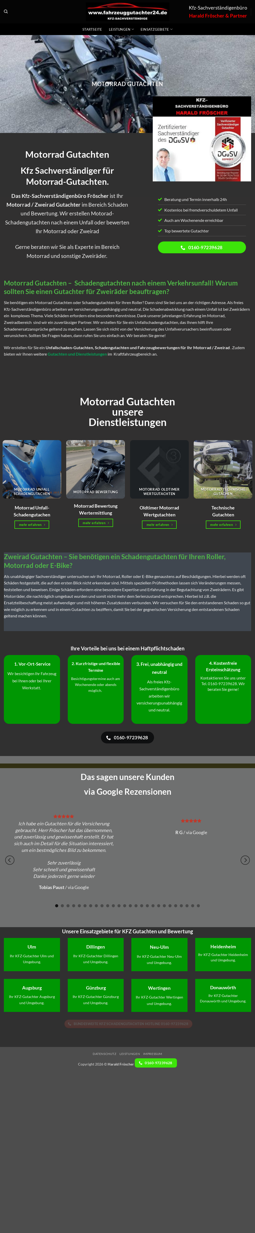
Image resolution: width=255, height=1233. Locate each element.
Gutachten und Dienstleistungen (77, 353)
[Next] (245, 860)
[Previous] (9, 860)
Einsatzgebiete (157, 29)
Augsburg (32, 988)
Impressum (153, 1054)
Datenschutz (104, 1054)
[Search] (6, 11)
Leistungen (121, 29)
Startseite (92, 29)
